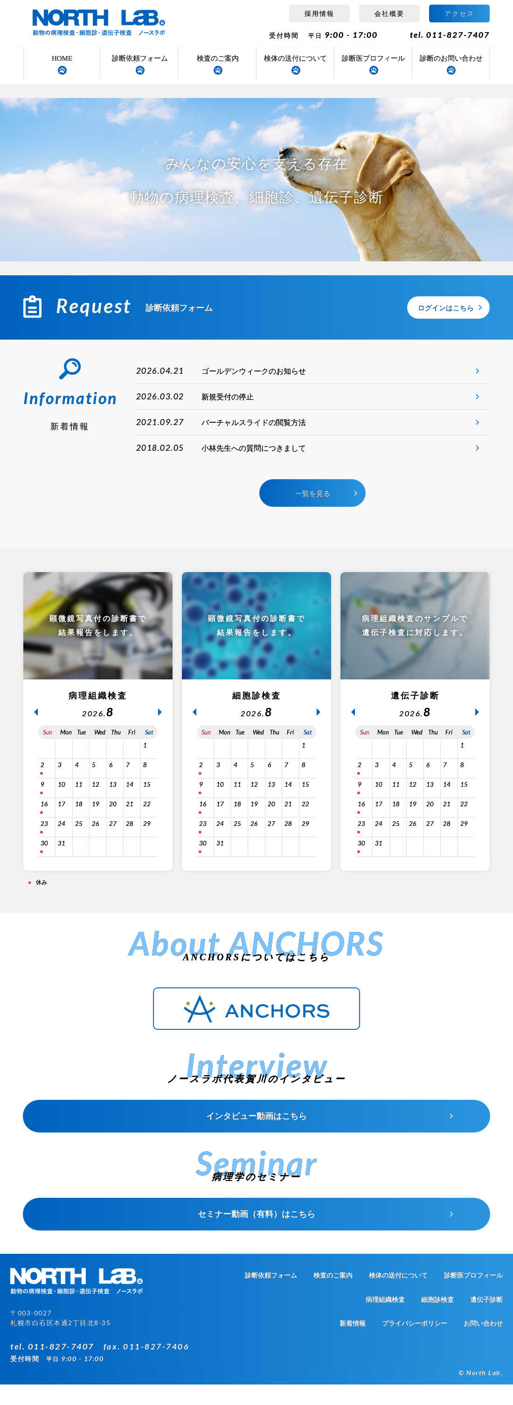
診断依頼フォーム (140, 58)
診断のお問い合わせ (451, 58)
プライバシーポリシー (414, 1344)
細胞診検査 (437, 1320)
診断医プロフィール (373, 58)
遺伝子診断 (486, 1320)
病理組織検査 (385, 1320)
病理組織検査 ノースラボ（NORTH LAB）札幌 (100, 23)
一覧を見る (312, 516)
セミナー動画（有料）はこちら (256, 1234)
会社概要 (389, 13)
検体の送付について (295, 58)
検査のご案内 (218, 58)
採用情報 (319, 13)
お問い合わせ (483, 1344)
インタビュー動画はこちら (256, 1136)
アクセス (459, 13)
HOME (62, 58)
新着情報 (353, 1344)
